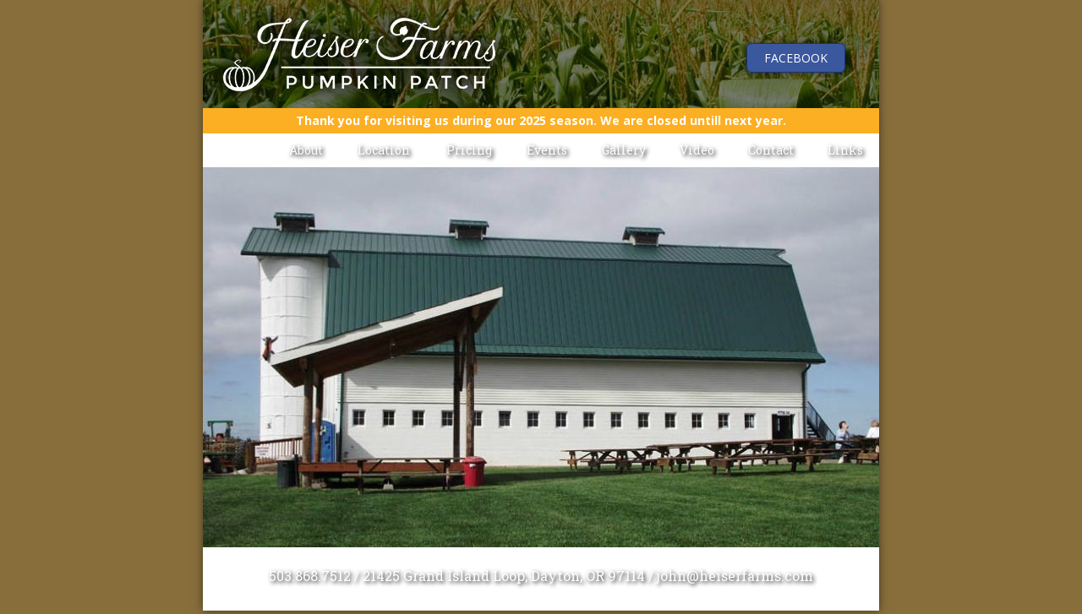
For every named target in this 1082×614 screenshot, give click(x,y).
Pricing (469, 150)
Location (384, 150)
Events (547, 150)
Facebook (796, 58)
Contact (771, 150)
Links (845, 150)
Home (237, 150)
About (306, 150)
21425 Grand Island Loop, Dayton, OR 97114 (504, 575)
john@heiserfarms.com (735, 575)
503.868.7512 (310, 575)
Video (697, 150)
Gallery (624, 150)
